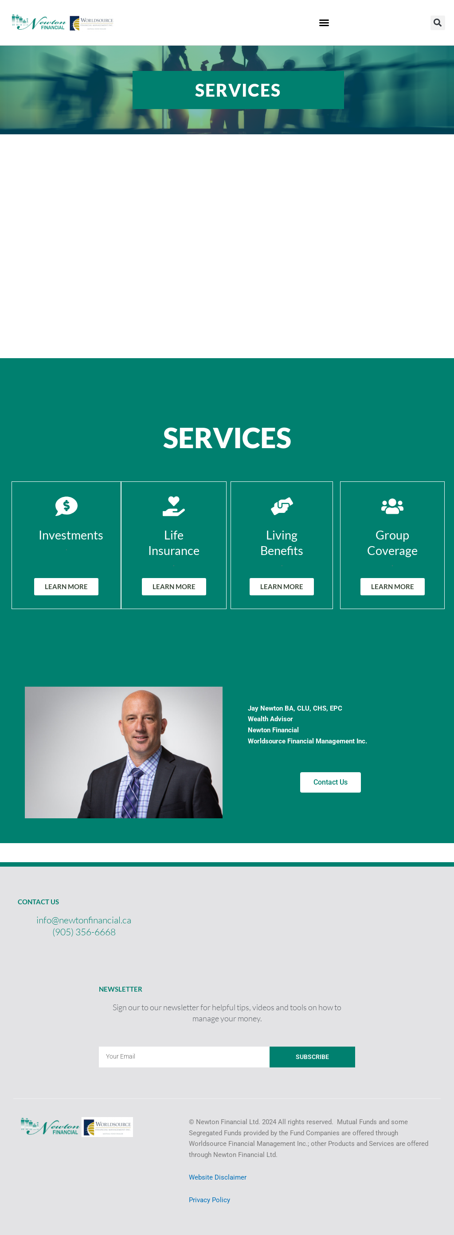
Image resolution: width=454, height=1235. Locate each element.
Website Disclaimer (218, 1177)
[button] (438, 23)
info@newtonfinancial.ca (83, 920)
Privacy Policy (209, 1200)
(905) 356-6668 (84, 932)
